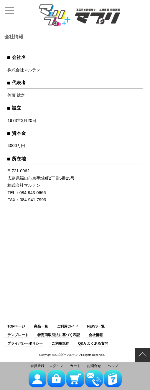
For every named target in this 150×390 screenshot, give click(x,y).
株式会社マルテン (66, 354)
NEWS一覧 (96, 326)
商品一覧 (41, 326)
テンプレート (18, 335)
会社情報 (96, 335)
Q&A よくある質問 (93, 343)
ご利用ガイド (67, 326)
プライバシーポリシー (25, 343)
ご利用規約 (60, 343)
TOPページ (16, 326)
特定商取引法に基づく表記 (58, 335)
